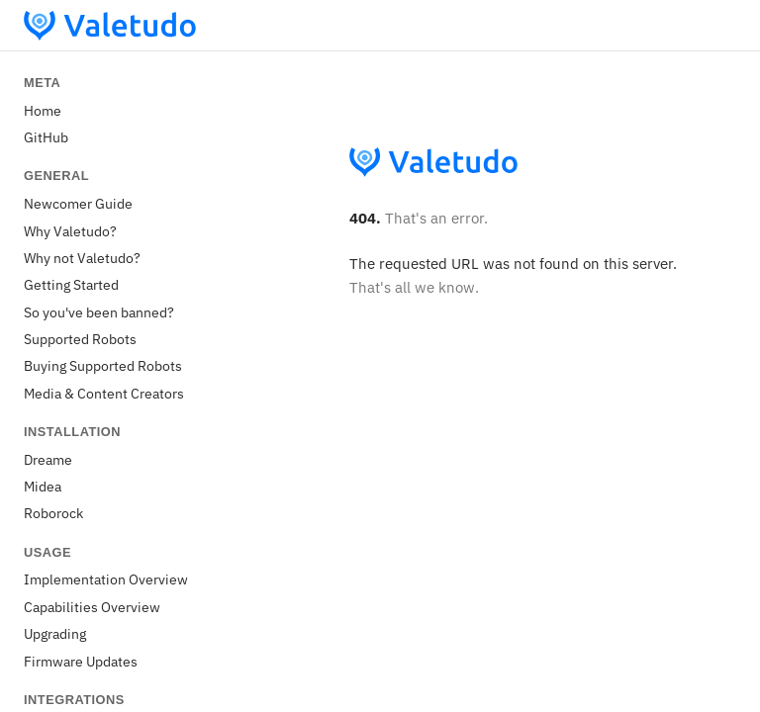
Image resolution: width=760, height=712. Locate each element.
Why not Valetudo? (82, 257)
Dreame (48, 459)
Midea (42, 486)
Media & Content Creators (104, 393)
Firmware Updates (81, 661)
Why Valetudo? (70, 231)
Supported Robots (80, 338)
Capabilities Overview (92, 606)
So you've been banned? (99, 312)
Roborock (53, 512)
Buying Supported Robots (103, 365)
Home (42, 110)
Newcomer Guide (78, 203)
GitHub (46, 137)
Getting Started (71, 284)
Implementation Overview (106, 579)
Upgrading (55, 633)
